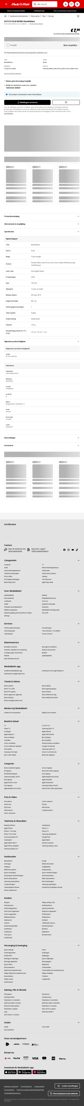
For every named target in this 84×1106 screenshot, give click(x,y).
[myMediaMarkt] (9, 595)
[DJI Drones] (7, 807)
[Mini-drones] (46, 807)
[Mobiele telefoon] (9, 825)
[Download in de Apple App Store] (14, 674)
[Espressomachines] (48, 908)
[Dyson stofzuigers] (10, 873)
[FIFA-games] (8, 994)
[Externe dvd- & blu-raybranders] (52, 788)
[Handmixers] (8, 932)
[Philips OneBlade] (47, 973)
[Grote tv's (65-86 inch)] (49, 752)
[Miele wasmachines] (48, 878)
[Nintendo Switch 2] (48, 1012)
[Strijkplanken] (46, 867)
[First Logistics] (35, 1044)
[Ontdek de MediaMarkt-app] (13, 671)
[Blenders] (45, 929)
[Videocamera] (8, 810)
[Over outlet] (45, 1027)
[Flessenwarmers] (9, 967)
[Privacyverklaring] (9, 1090)
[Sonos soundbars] (10, 743)
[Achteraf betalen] (62, 1058)
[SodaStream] (8, 938)
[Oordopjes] (7, 731)
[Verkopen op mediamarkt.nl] (13, 607)
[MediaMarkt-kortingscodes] (50, 610)
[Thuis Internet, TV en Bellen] (51, 631)
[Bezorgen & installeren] (49, 647)
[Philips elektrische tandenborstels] (15, 973)
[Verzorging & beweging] (11, 579)
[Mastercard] (44, 1058)
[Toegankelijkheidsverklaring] (12, 1093)
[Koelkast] (45, 920)
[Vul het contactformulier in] (40, 551)
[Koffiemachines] (47, 905)
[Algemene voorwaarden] (11, 1086)
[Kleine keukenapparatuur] (50, 568)
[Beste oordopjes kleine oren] (13, 700)
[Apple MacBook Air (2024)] (50, 777)
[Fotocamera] (8, 801)
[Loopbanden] (46, 979)
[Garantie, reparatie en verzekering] (15, 650)
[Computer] (7, 565)
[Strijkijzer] (7, 867)
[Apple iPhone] (8, 828)
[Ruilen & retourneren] (49, 650)
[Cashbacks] (7, 601)
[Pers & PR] (45, 613)
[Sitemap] (6, 616)
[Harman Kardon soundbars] (50, 743)
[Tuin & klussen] (46, 579)
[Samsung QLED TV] (48, 728)
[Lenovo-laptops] (47, 768)
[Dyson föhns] (8, 964)
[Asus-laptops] (46, 774)
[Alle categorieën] (6, 4)
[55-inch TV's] (46, 726)
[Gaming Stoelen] (9, 997)
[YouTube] (73, 550)
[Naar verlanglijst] (71, 4)
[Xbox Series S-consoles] (11, 1015)
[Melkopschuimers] (9, 917)
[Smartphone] (46, 825)
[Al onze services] (47, 634)
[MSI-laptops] (8, 780)
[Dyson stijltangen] (47, 959)
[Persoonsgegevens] (26, 1086)
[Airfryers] (7, 902)
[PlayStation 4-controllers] (50, 1000)
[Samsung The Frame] (10, 752)
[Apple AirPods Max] (48, 734)
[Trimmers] (45, 976)
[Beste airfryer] (46, 692)
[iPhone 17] (45, 828)
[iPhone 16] (45, 831)
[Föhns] (44, 950)
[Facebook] (65, 550)
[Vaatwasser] (8, 920)
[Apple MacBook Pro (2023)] (12, 788)
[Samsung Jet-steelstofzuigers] (13, 875)
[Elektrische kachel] (48, 864)
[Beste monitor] (8, 686)
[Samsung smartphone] (49, 834)
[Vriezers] (6, 923)
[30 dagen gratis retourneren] (13, 653)
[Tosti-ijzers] (7, 935)
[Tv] (43, 565)
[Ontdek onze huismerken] (12, 713)
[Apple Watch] (46, 840)
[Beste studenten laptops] (12, 768)
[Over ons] (45, 601)
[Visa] (35, 1058)
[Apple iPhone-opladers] (11, 846)
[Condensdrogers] (9, 884)
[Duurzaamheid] (9, 598)
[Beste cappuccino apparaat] (13, 695)
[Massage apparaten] (10, 961)
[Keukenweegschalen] (11, 926)
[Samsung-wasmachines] (12, 881)
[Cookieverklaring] (39, 1086)
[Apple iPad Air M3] (47, 783)
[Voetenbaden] (46, 967)
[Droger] (44, 861)
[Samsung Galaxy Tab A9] (50, 785)
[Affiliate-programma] (10, 610)
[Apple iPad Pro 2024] (10, 783)
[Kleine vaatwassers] (10, 890)
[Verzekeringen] (47, 628)
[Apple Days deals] (47, 582)
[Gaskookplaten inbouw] (11, 887)
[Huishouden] (46, 570)
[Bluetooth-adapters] (48, 755)
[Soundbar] (7, 740)
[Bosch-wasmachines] (10, 878)
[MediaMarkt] (20, 4)
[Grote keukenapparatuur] (12, 570)
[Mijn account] (65, 4)
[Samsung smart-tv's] (48, 749)
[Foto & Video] (8, 576)
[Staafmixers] (8, 929)
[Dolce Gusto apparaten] (11, 911)
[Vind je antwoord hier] (15, 551)
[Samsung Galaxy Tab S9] (12, 777)
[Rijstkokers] (45, 932)
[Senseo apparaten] (10, 914)
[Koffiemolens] (46, 914)
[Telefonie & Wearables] (11, 573)
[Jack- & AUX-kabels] (10, 755)
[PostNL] (7, 1044)
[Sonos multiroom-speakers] (13, 746)
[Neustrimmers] (8, 976)
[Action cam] (7, 804)
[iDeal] (7, 1058)
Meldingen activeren (27, 102)
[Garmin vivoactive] (48, 843)
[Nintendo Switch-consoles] (12, 1003)
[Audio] (6, 568)
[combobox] (47, 4)
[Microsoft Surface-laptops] (50, 771)
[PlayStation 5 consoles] (49, 1006)
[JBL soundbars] (46, 740)
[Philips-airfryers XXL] (48, 902)
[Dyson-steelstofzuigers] (49, 873)
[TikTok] (78, 550)
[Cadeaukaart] (8, 634)
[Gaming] (44, 576)
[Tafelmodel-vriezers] (48, 923)
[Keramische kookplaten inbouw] (52, 887)
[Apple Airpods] (46, 731)
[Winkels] (44, 595)
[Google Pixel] (46, 837)
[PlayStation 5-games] (11, 1009)
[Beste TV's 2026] (9, 689)
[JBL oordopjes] (46, 737)
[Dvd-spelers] (8, 749)
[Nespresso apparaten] (49, 911)
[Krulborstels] (8, 956)
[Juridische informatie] (48, 604)
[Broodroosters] (46, 935)
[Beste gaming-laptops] (49, 689)
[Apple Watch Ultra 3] (10, 843)
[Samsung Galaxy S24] (11, 849)
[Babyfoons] (45, 964)
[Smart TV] (7, 728)
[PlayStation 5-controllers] (12, 1000)
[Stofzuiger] (7, 864)
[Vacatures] (45, 607)
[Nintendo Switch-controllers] (51, 1003)
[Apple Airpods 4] (9, 734)
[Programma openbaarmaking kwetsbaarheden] (30, 1090)
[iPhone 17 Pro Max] (10, 831)
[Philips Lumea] (8, 979)
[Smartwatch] (8, 840)
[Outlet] (6, 604)
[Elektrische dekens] (10, 870)
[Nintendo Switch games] (11, 1006)
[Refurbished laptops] (10, 774)
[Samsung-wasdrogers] (49, 884)
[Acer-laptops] (8, 785)
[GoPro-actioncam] (9, 813)
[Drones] (44, 804)
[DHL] (16, 1044)
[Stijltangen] (45, 956)
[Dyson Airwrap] (8, 950)
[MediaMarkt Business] (49, 598)
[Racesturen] (45, 994)
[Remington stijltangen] (11, 959)
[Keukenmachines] (47, 926)
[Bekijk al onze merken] (49, 713)
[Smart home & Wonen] (49, 573)
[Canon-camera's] (47, 801)
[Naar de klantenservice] (11, 659)
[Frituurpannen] (8, 905)
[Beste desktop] (9, 697)
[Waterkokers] (46, 917)
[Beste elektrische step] (49, 695)
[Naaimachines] (46, 870)
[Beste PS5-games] (10, 692)
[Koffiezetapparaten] (10, 908)
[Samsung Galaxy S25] (11, 837)
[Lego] (5, 1012)
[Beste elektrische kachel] (50, 697)
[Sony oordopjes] (9, 737)
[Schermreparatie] (9, 631)
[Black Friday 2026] (9, 582)
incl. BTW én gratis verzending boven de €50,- (67, 34)
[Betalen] (44, 653)
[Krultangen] (45, 953)
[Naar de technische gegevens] (12, 73)
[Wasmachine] (8, 861)
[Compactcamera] (47, 810)
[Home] (5, 16)
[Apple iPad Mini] (47, 780)
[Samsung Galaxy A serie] (50, 846)
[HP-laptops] (7, 771)
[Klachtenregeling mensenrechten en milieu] (18, 613)
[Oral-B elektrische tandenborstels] (53, 970)
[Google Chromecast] (48, 746)
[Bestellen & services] (10, 647)
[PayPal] (16, 1058)
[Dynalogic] (26, 1044)
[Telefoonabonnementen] (12, 628)
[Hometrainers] (8, 982)
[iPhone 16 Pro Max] (10, 834)
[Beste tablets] (46, 686)
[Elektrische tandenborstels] (12, 970)
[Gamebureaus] (46, 997)
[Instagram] (69, 550)
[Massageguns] (46, 961)
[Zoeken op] (34, 4)
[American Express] (53, 1058)
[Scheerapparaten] (10, 953)
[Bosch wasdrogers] (48, 881)
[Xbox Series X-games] (49, 1009)
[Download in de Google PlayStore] (53, 671)
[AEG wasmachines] (48, 875)
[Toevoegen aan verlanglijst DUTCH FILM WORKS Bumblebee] (78, 16)
